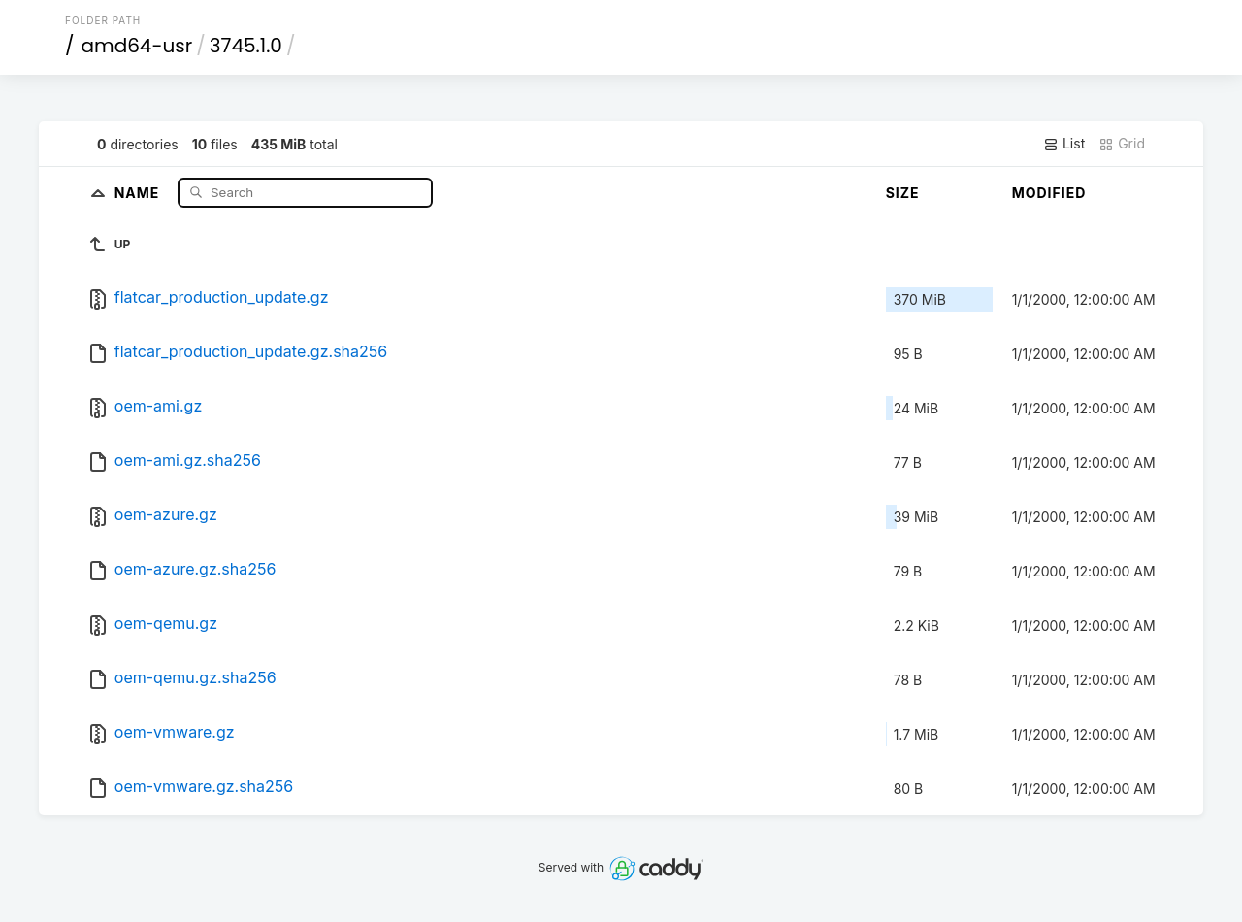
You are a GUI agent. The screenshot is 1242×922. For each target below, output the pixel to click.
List (1064, 143)
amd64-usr (137, 45)
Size (903, 192)
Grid (1121, 143)
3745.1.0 (246, 45)
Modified (1049, 192)
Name (139, 191)
